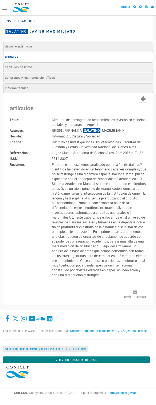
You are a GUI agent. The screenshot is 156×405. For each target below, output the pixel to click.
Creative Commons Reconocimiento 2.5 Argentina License (108, 331)
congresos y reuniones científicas (30, 77)
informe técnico (16, 88)
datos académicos (18, 46)
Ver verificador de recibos (76, 360)
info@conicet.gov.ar (122, 393)
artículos (11, 56)
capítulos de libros (18, 67)
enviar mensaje (135, 296)
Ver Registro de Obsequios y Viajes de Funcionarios (45, 349)
